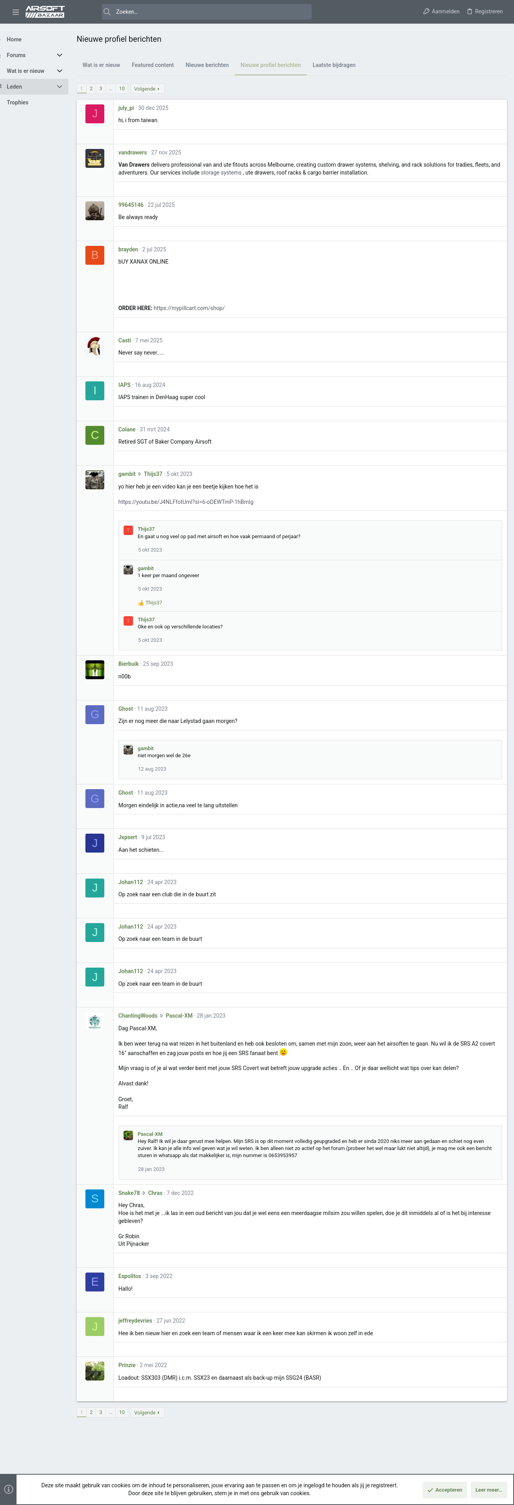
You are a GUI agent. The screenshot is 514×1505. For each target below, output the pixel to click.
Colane (141, 429)
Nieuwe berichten (221, 65)
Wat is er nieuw (115, 65)
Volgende (158, 89)
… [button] (124, 88)
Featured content (167, 65)
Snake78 (143, 1193)
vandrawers (146, 152)
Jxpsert (141, 837)
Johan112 (144, 882)
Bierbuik (142, 664)
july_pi (140, 108)
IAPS (138, 385)
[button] (16, 12)
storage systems (261, 172)
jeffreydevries (149, 1320)
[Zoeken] (194, 12)
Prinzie (141, 1365)
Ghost (139, 709)
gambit (141, 474)
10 (136, 88)
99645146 (144, 205)
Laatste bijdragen (348, 65)
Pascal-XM (192, 1016)
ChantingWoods (151, 1016)
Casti (138, 340)
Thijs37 (167, 474)
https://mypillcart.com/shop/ (203, 308)
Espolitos (143, 1276)
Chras (169, 1193)
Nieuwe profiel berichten (285, 65)
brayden (142, 249)
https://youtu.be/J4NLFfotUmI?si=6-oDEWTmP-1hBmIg (199, 502)
